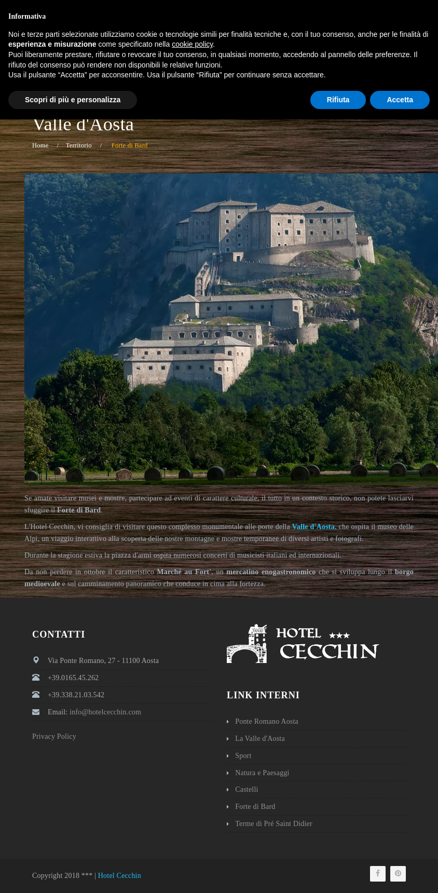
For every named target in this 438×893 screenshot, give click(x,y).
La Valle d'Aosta (260, 738)
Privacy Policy (54, 736)
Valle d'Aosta (313, 527)
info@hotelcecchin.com (320, 7)
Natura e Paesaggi (262, 773)
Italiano (387, 7)
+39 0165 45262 (236, 7)
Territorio (79, 145)
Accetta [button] (400, 873)
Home (40, 145)
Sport (243, 756)
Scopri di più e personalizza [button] (72, 873)
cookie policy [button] (192, 818)
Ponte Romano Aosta (266, 721)
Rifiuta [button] (338, 873)
